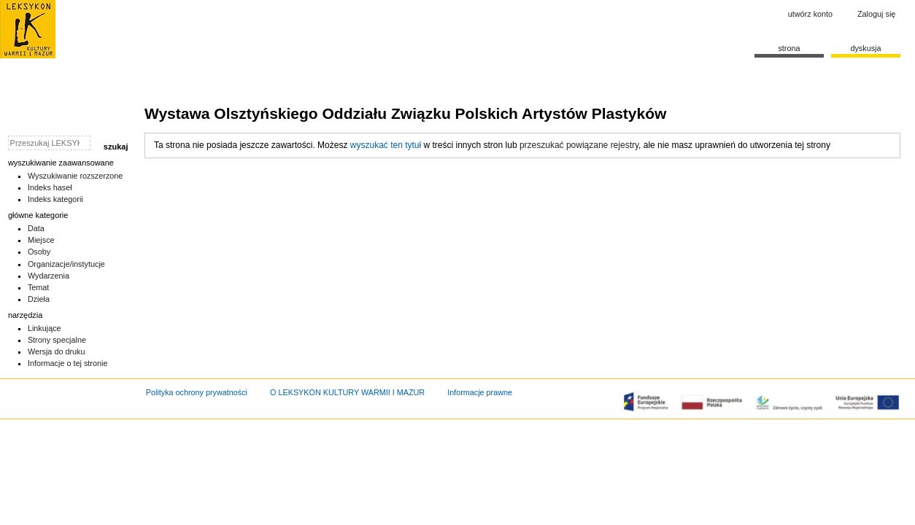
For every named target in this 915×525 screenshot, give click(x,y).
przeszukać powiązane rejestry (579, 145)
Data (36, 228)
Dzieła (39, 299)
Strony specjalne (57, 339)
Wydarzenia (48, 275)
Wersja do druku (56, 351)
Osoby (39, 251)
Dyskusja (865, 48)
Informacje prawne (479, 392)
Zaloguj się (876, 13)
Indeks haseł (50, 187)
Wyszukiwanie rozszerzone (75, 175)
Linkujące (44, 328)
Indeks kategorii (55, 199)
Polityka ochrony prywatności (196, 392)
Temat (39, 287)
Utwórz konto (810, 13)
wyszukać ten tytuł (385, 145)
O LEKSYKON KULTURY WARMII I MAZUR (347, 392)
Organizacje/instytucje (66, 264)
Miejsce (41, 240)
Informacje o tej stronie (68, 363)
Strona (789, 48)
